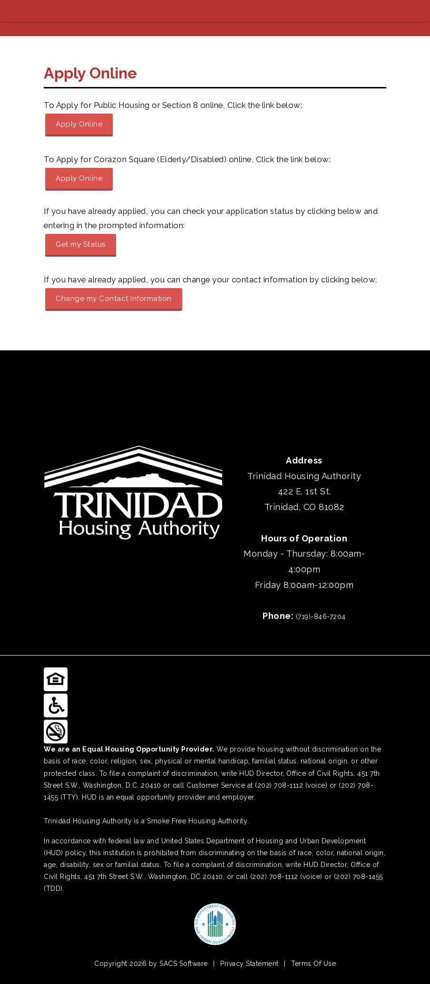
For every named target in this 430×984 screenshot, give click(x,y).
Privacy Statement (249, 963)
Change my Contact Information (114, 298)
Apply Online (79, 124)
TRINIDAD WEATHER (215, 386)
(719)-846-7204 (321, 616)
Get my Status (81, 244)
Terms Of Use (313, 963)
